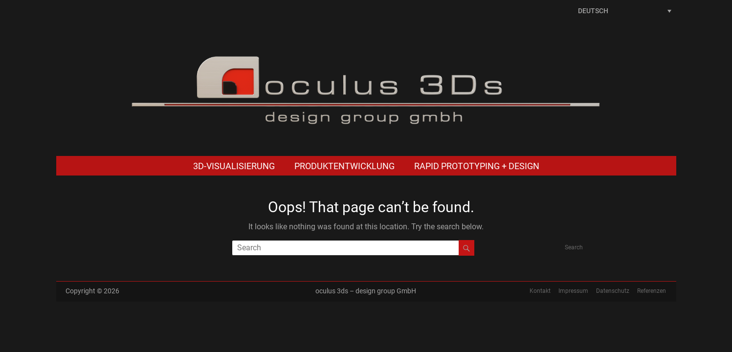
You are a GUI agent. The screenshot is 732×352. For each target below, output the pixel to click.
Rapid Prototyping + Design (476, 166)
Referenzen (651, 290)
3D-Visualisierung (234, 166)
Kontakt (540, 290)
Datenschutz (612, 290)
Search (574, 247)
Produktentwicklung (344, 166)
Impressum (573, 290)
